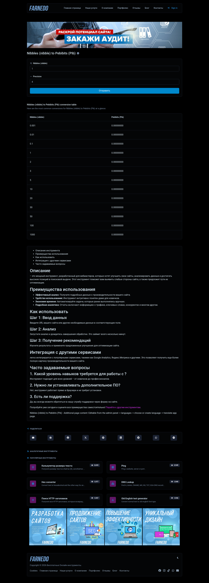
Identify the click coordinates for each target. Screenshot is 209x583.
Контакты (158, 8)
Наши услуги (91, 8)
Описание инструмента (48, 250)
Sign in (172, 8)
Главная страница (72, 8)
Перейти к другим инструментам (123, 407)
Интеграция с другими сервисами (53, 260)
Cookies (34, 570)
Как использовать (45, 257)
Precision (36, 76)
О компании (107, 8)
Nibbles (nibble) (38, 63)
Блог (147, 8)
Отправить (104, 90)
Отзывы (136, 8)
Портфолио (122, 8)
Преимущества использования (52, 254)
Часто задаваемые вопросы (50, 264)
